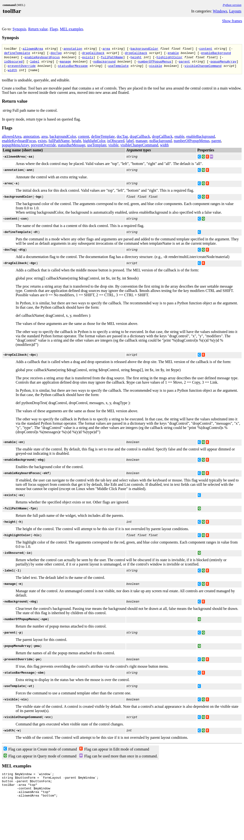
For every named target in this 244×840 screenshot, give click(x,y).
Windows (220, 11)
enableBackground (216, 53)
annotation (73, 48)
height (136, 57)
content (205, 48)
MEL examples (71, 29)
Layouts (235, 11)
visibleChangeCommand (203, 65)
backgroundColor (144, 48)
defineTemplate (17, 53)
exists (87, 57)
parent (184, 61)
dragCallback (93, 53)
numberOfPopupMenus (154, 61)
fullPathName (112, 57)
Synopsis (19, 29)
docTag (56, 53)
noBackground (104, 61)
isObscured (13, 61)
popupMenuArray (223, 61)
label (34, 61)
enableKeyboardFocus (42, 57)
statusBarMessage (73, 65)
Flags (54, 29)
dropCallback (136, 53)
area (106, 48)
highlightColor (170, 57)
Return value (38, 29)
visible (155, 65)
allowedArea (33, 48)
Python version (232, 5)
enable (173, 53)
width (12, 70)
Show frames (232, 21)
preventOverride (22, 65)
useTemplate (118, 65)
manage (65, 61)
